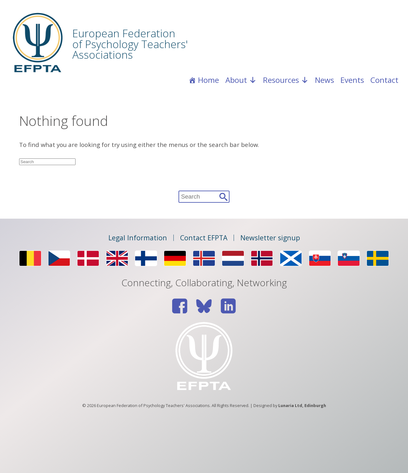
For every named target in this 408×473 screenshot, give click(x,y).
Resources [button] (286, 80)
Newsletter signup (270, 238)
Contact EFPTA (203, 238)
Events (352, 80)
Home (208, 80)
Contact (384, 80)
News (324, 80)
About (241, 80)
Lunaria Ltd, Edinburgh (302, 405)
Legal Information (137, 238)
